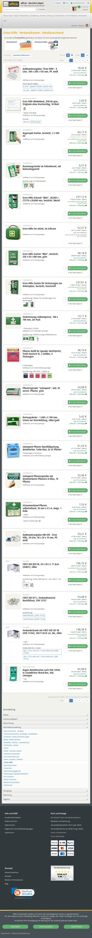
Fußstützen (8, 785)
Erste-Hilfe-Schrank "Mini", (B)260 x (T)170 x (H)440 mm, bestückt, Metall (41, 199)
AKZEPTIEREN (76, 927)
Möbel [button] (45, 715)
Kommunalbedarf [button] (45, 719)
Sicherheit (8, 768)
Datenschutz (21, 933)
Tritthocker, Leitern (11, 745)
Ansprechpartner (12, 872)
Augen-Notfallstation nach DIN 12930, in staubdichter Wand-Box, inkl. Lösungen (41, 672)
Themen (81, 26)
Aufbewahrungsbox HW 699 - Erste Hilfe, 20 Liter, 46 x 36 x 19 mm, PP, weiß (40, 537)
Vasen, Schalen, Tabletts (13, 759)
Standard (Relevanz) (22, 55)
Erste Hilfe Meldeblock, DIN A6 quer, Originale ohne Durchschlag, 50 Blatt (41, 103)
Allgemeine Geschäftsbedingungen (19, 829)
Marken (74, 26)
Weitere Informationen (14, 880)
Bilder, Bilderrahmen (12, 740)
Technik (43, 16)
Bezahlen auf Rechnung (60, 821)
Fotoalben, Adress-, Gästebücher (17, 743)
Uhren (6, 748)
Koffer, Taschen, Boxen (13, 751)
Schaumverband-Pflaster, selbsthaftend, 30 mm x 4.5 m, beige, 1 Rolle (42, 508)
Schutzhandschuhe (11, 757)
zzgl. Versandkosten (80, 73)
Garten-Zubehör (10, 780)
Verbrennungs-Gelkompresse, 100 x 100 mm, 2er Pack (40, 318)
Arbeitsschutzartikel (12, 754)
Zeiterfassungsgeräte (12, 771)
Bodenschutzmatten (12, 782)
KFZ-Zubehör (9, 777)
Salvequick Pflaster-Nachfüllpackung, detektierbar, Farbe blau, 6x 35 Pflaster (42, 448)
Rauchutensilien (10, 765)
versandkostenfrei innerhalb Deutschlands (77, 140)
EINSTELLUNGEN (46, 927)
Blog (6, 884)
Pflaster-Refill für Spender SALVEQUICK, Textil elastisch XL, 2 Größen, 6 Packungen (42, 353)
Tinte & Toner (8, 16)
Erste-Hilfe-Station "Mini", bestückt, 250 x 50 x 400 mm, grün (41, 255)
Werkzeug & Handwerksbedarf (16, 774)
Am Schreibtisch (72, 16)
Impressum (5, 933)
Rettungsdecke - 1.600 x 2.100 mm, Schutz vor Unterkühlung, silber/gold (41, 419)
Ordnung (50, 16)
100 (87, 55)
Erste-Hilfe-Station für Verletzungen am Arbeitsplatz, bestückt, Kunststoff (42, 285)
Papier (16, 16)
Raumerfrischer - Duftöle (14, 731)
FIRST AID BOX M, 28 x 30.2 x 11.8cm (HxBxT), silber (41, 565)
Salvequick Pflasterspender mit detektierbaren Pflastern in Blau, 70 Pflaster (40, 478)
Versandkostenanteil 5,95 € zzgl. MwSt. (66, 825)
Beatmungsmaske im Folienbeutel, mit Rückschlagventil (42, 168)
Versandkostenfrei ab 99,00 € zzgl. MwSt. (67, 829)
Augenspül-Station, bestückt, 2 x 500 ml (41, 134)
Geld (4, 21)
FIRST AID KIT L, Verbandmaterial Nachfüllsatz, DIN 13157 (39, 599)
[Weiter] (87, 60)
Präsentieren (24, 16)
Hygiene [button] (45, 799)
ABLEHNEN (15, 927)
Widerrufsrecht (11, 821)
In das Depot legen (75, 88)
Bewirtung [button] (45, 795)
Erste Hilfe (8, 762)
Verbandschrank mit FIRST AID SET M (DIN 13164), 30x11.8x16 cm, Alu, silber (42, 632)
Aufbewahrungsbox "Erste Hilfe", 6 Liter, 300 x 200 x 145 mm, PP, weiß (40, 70)
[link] (23, 893)
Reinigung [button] (45, 791)
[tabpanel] (46, 803)
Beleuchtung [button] (45, 723)
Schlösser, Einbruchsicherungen (16, 737)
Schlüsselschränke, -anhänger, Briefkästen (21, 734)
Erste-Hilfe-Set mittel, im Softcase (39, 228)
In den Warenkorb (77, 83)
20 (83, 55)
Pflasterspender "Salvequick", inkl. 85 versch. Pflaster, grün (41, 389)
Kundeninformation (13, 817)
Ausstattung (34, 16)
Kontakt (8, 876)
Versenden (83, 16)
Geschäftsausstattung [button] (45, 727)
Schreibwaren (59, 16)
